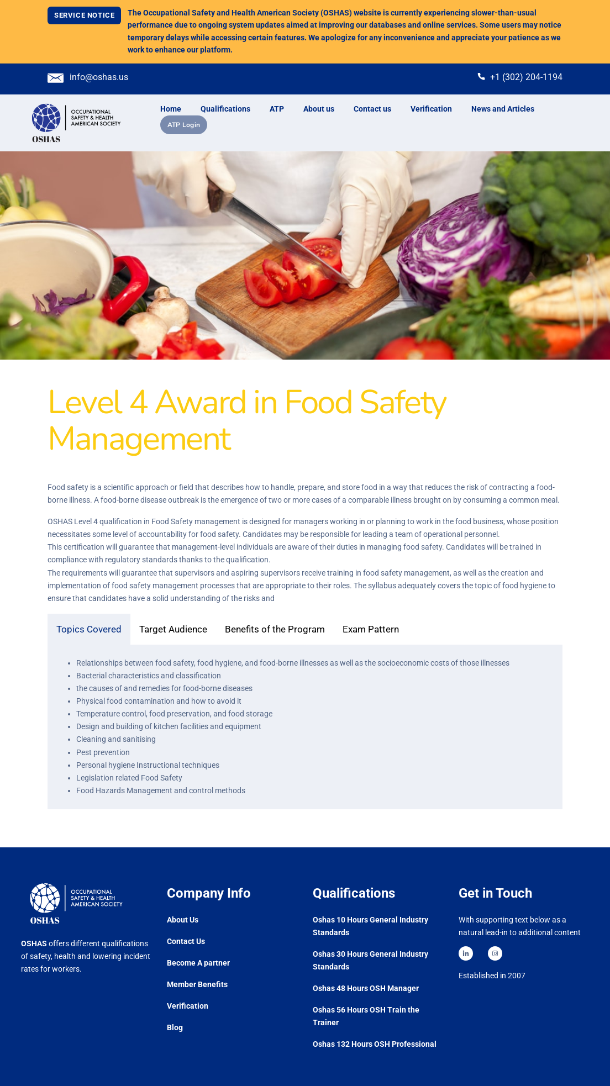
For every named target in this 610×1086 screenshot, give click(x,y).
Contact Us (186, 941)
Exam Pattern (371, 629)
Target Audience (173, 629)
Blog (175, 1027)
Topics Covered (89, 629)
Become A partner (198, 962)
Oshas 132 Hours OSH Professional (375, 1044)
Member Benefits (197, 984)
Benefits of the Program (275, 629)
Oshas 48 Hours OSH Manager (366, 988)
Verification (187, 1005)
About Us (182, 919)
